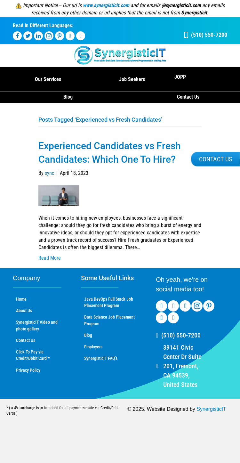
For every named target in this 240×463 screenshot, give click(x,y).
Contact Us (188, 97)
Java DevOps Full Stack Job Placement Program (108, 302)
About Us (24, 310)
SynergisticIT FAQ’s (100, 358)
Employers (93, 346)
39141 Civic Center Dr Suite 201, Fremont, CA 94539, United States (182, 366)
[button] (215, 159)
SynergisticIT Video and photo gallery (37, 325)
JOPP (180, 77)
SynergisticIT (211, 409)
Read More (49, 258)
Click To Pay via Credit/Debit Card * (33, 355)
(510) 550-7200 (181, 335)
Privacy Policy (28, 370)
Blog (68, 97)
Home (21, 299)
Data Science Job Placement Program (109, 320)
